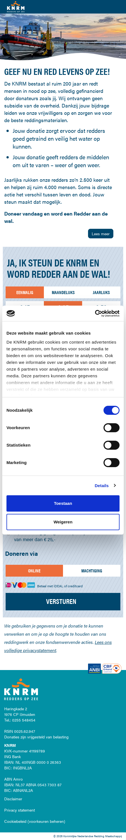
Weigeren (62, 521)
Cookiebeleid (15, 821)
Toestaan (63, 503)
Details (102, 485)
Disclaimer (13, 798)
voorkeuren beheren (46, 821)
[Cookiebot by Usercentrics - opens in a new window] (95, 313)
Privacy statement (19, 810)
